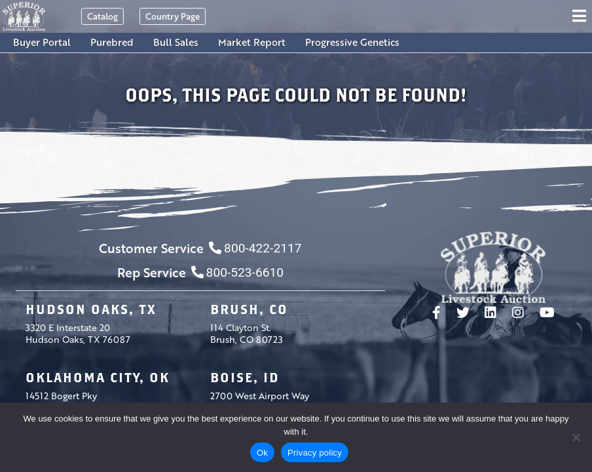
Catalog (102, 16)
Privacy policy (314, 453)
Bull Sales (175, 42)
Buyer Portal (42, 42)
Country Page (172, 16)
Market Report (252, 42)
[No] (575, 437)
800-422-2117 (255, 248)
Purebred (112, 42)
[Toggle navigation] (581, 16)
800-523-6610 (237, 272)
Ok (262, 453)
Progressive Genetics (352, 42)
